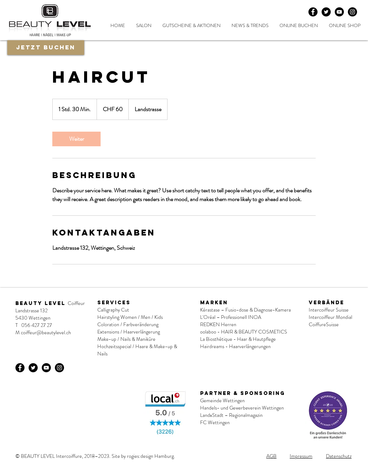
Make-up (106, 339)
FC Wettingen (215, 422)
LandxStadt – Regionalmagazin (231, 415)
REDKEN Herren (218, 324)
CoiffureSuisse (324, 324)
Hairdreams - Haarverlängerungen (235, 346)
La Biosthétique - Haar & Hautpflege (238, 339)
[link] (76, 139)
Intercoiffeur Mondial (330, 317)
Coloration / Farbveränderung (127, 324)
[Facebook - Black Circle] (313, 11)
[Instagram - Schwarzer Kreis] (352, 11)
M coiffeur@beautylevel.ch (43, 332)
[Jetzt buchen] (45, 47)
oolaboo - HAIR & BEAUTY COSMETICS (244, 331)
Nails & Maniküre (137, 339)
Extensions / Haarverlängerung (128, 331)
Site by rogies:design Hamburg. (143, 456)
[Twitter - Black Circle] (326, 11)
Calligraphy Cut (113, 309)
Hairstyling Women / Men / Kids (130, 317)
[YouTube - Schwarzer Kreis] (339, 11)
